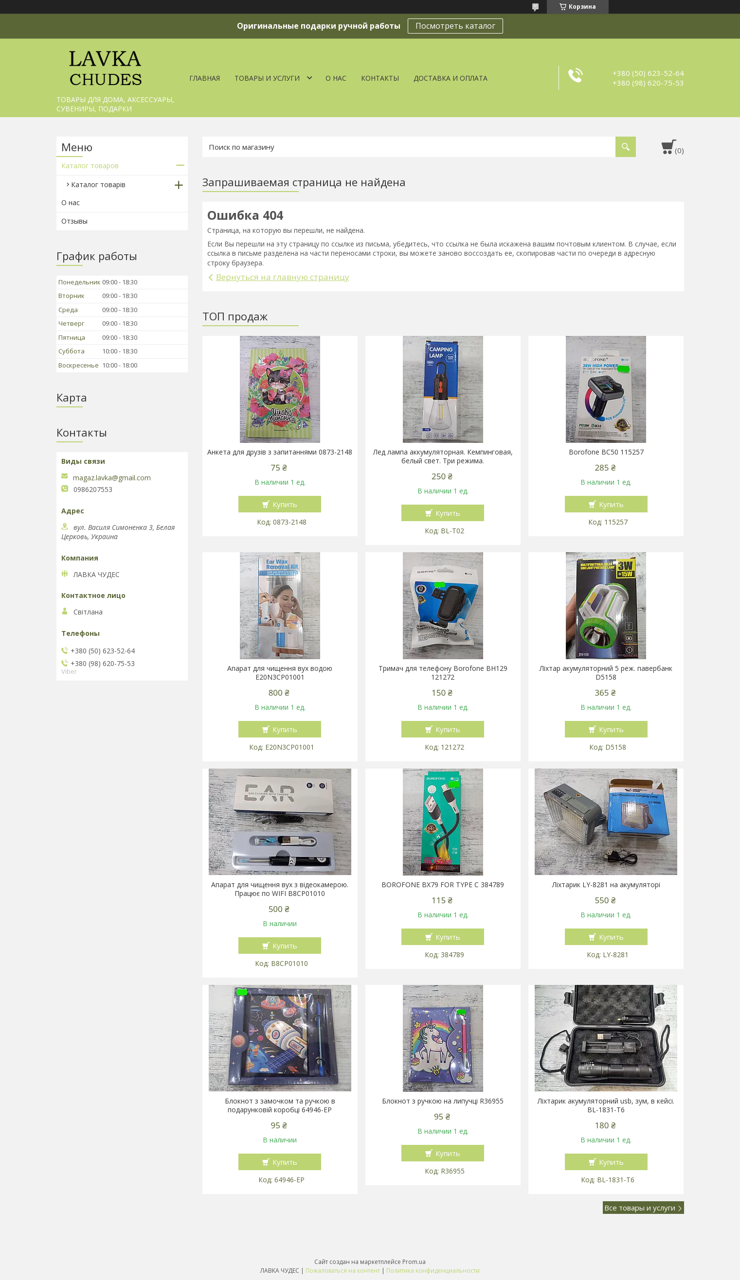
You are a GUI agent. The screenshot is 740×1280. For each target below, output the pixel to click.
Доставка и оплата (450, 78)
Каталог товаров (90, 165)
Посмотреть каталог (455, 25)
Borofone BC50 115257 (606, 452)
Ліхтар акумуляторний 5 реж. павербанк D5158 (606, 673)
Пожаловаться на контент (343, 1270)
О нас (335, 78)
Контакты (380, 78)
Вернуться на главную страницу (282, 276)
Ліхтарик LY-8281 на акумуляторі (606, 884)
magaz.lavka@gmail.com (112, 477)
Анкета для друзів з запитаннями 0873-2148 (279, 452)
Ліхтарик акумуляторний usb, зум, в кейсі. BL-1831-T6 (606, 1105)
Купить (284, 504)
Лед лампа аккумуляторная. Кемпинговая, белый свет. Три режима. (443, 456)
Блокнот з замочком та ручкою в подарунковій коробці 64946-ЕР (280, 1105)
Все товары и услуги (639, 1207)
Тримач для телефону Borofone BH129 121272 (443, 673)
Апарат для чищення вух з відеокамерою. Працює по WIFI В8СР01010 (279, 889)
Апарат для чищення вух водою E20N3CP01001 (279, 673)
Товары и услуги (267, 78)
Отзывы (74, 221)
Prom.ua (414, 1262)
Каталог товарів (98, 184)
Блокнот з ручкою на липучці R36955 (443, 1101)
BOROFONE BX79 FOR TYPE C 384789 (442, 884)
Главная (204, 78)
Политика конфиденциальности (433, 1270)
